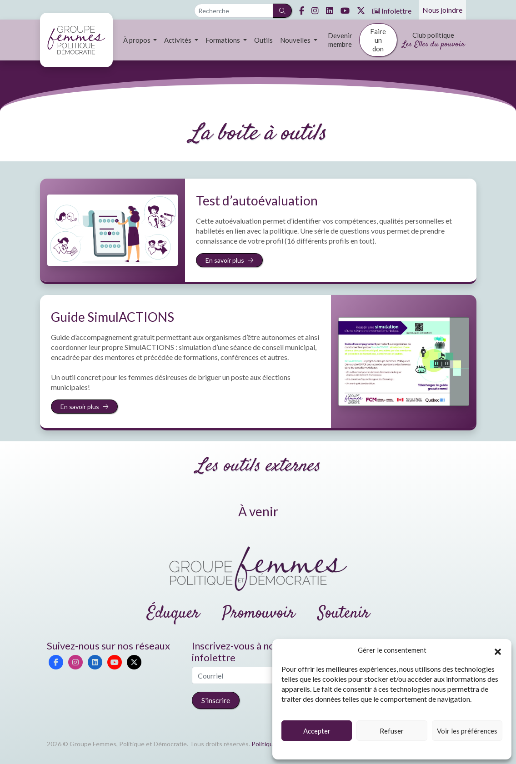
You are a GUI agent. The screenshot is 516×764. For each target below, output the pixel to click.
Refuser (392, 731)
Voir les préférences (467, 731)
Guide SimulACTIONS (112, 317)
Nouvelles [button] (296, 40)
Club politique (433, 40)
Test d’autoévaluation (257, 200)
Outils (263, 40)
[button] (497, 650)
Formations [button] (223, 40)
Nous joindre (442, 9)
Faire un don (378, 40)
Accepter (317, 731)
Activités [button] (178, 40)
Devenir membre (340, 39)
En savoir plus (229, 260)
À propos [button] (137, 40)
